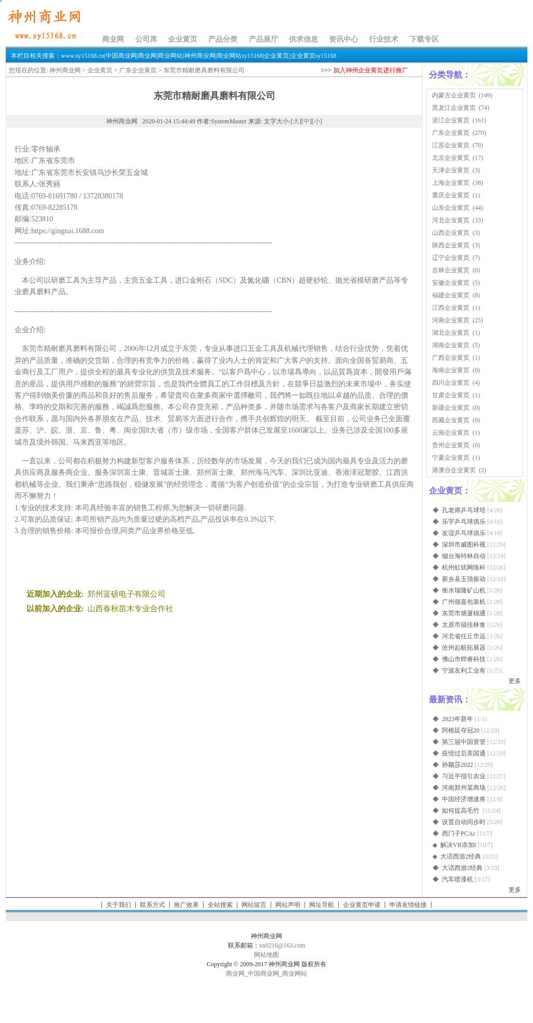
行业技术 (383, 39)
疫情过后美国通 (464, 753)
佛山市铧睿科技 (464, 659)
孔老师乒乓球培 (464, 510)
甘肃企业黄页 (450, 395)
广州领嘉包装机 (464, 601)
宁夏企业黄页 (450, 457)
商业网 (113, 39)
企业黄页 (182, 39)
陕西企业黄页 (450, 245)
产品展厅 (263, 39)
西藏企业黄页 (450, 420)
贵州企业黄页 (450, 445)
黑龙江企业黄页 (454, 107)
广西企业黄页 (450, 357)
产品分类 (222, 39)
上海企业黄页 (450, 182)
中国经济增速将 (464, 799)
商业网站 (294, 973)
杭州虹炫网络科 (464, 567)
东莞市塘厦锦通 (464, 613)
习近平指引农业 (464, 776)
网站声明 (287, 904)
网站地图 (266, 954)
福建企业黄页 (450, 295)
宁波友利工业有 (464, 670)
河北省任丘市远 (464, 636)
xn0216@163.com (282, 945)
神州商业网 (65, 70)
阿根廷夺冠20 (460, 730)
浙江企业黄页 (450, 120)
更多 (515, 681)
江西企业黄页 (450, 307)
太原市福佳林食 (464, 624)
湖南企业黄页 (450, 345)
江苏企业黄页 (450, 145)
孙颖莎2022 (457, 764)
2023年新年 (457, 719)
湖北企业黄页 (450, 332)
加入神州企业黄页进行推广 (370, 70)
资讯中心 (343, 39)
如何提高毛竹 (461, 810)
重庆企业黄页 (450, 195)
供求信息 (303, 39)
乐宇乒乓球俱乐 (464, 521)
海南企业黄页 (450, 370)
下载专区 (424, 39)
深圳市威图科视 (464, 544)
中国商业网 (263, 973)
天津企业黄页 (450, 170)
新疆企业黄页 (450, 407)
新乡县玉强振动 (464, 579)
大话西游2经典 (460, 856)
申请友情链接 (408, 904)
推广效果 (186, 904)
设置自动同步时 (464, 822)
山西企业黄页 (450, 232)
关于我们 (118, 904)
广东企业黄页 (138, 70)
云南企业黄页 (450, 432)
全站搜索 (220, 904)
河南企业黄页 (450, 320)
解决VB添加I (458, 845)
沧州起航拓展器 (464, 647)
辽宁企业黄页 (450, 257)
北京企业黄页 (450, 157)
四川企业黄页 (450, 382)
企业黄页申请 (361, 904)
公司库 (146, 39)
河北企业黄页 (450, 220)
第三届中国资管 (464, 742)
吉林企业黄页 (450, 270)
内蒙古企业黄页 (454, 95)
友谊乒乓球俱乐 (464, 533)
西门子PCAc (459, 833)
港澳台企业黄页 (454, 470)
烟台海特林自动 (464, 556)
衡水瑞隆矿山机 (464, 590)
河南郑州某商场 (464, 787)
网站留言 (254, 904)
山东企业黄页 (450, 207)
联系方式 (152, 904)
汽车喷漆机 (457, 879)
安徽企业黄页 (450, 282)
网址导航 (321, 904)
